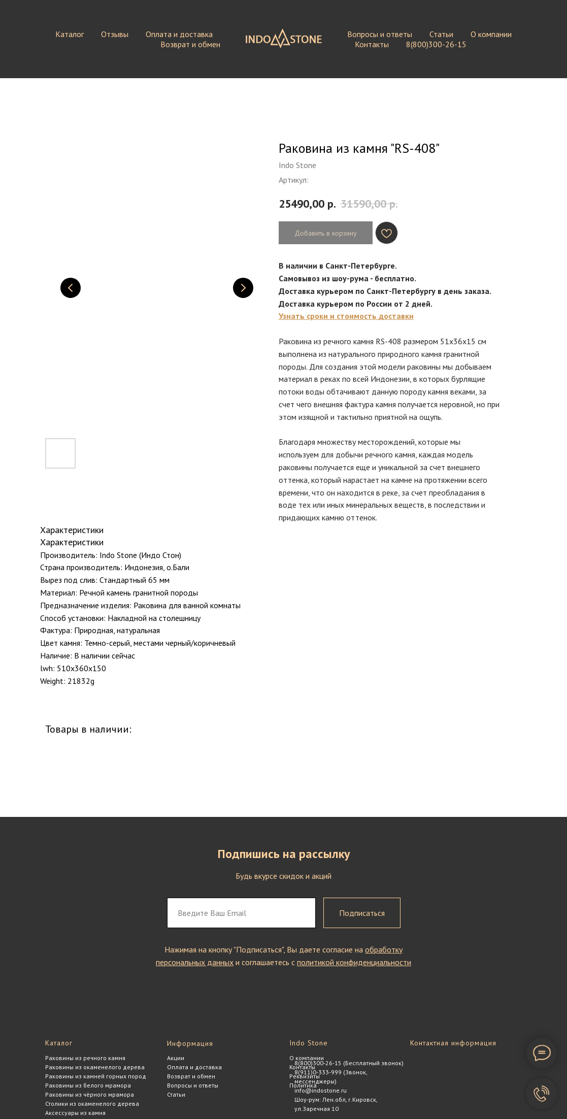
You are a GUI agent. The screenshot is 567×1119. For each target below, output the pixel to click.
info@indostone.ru (320, 1090)
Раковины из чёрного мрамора (89, 1094)
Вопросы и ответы (379, 34)
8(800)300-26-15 (436, 44)
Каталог (69, 34)
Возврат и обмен (190, 44)
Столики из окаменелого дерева (92, 1103)
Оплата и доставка (179, 34)
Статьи (441, 34)
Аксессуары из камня (75, 1112)
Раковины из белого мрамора (88, 1085)
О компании (491, 34)
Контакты (372, 44)
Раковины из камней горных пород (95, 1076)
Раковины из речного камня (85, 1058)
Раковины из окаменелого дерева (95, 1067)
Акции (175, 1058)
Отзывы (114, 34)
